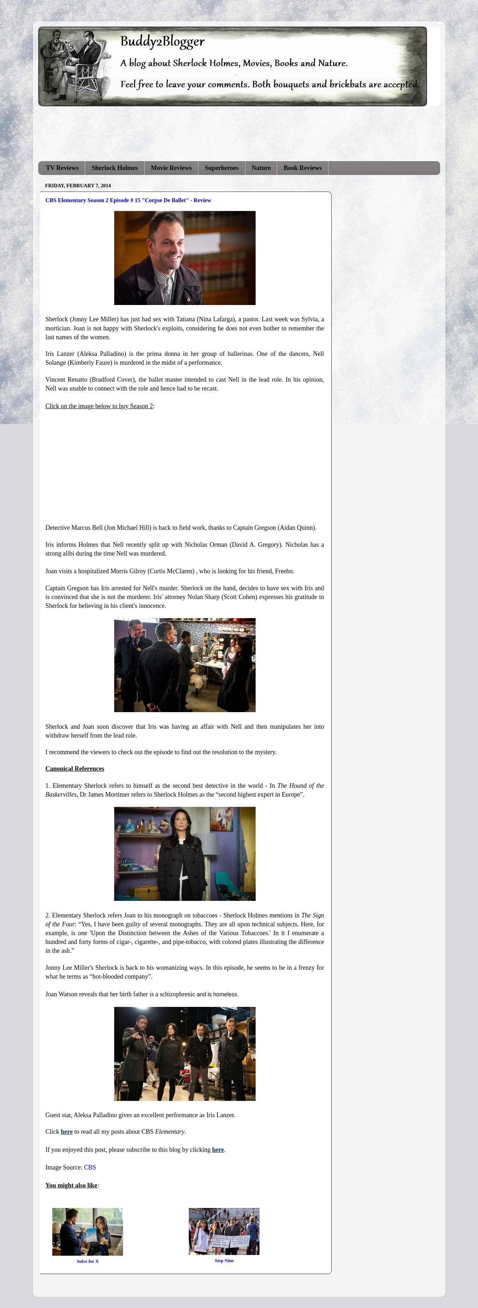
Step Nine (224, 1260)
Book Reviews (303, 167)
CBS (90, 1167)
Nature (261, 167)
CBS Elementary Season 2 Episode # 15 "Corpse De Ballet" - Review (128, 200)
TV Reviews (62, 167)
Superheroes (222, 167)
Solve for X (88, 1261)
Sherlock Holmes (115, 167)
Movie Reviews (171, 167)
